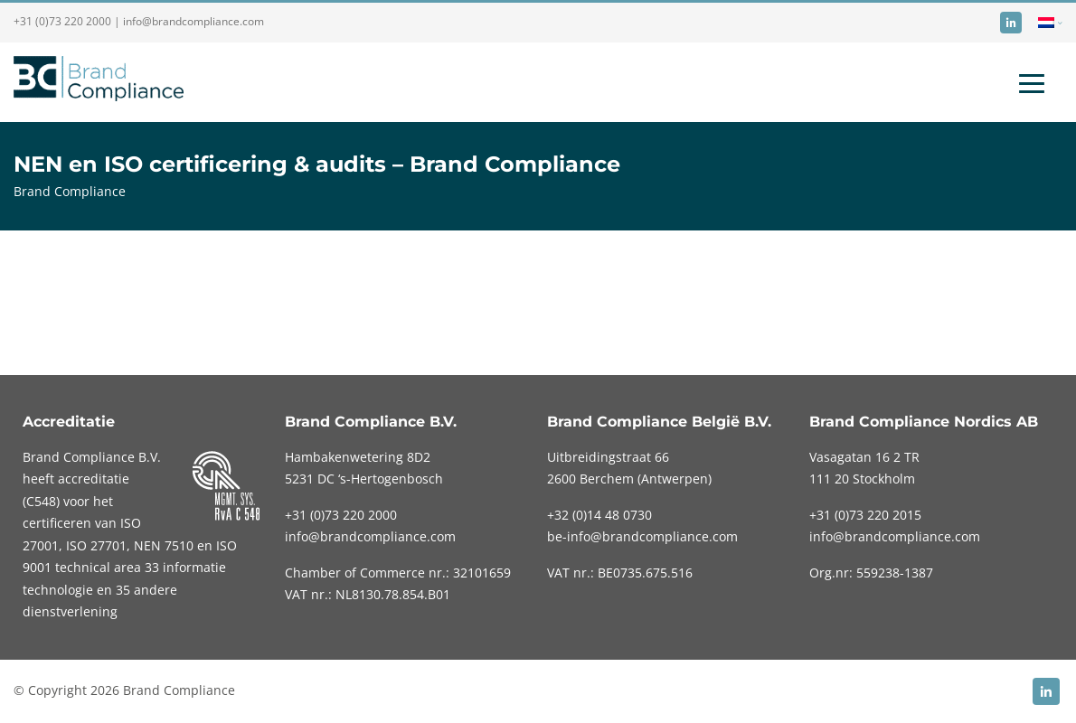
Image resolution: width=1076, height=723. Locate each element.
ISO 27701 (96, 545)
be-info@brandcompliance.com (642, 536)
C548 (41, 501)
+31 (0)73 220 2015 (865, 514)
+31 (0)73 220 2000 (62, 21)
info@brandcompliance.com (193, 21)
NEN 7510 (165, 545)
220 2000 (341, 514)
